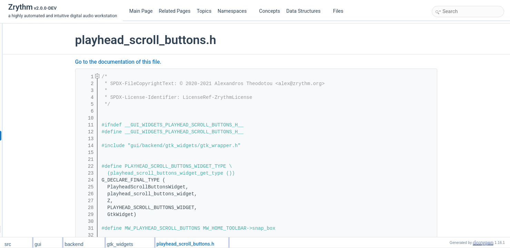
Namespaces (235, 11)
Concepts (269, 11)
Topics (204, 11)
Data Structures (306, 11)
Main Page (141, 11)
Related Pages (175, 11)
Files (341, 11)
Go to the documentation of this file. (160, 62)
